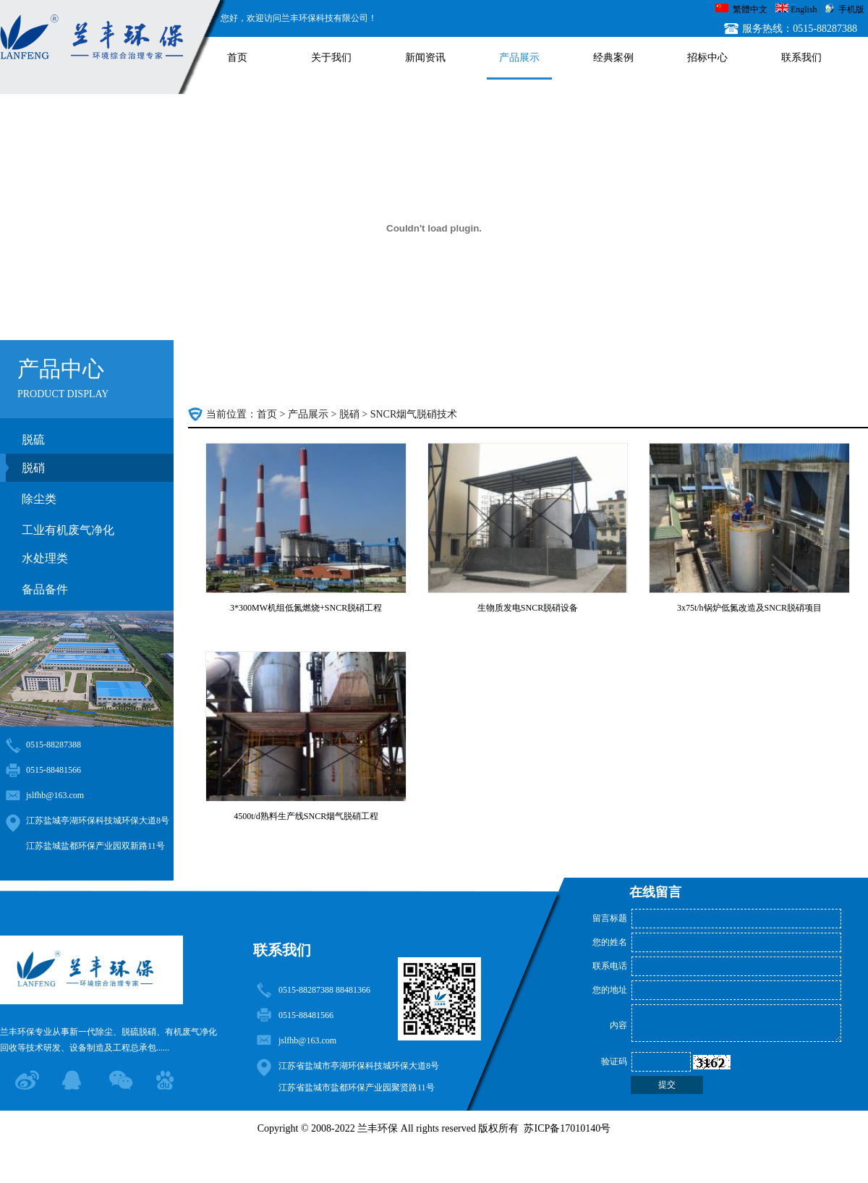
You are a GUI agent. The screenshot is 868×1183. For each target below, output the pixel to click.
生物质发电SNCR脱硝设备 (527, 608)
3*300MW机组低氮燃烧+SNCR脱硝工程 (306, 608)
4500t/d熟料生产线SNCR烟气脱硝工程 (306, 816)
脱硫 (33, 439)
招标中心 (707, 57)
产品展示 (519, 57)
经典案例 (613, 57)
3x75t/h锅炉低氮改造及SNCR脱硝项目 (749, 608)
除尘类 (39, 499)
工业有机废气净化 (68, 530)
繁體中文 (750, 9)
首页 (237, 57)
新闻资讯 (425, 57)
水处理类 (45, 558)
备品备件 (45, 589)
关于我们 (331, 57)
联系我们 (801, 57)
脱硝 (33, 468)
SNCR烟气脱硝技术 (414, 414)
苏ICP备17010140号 (567, 1128)
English (804, 9)
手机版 (851, 9)
